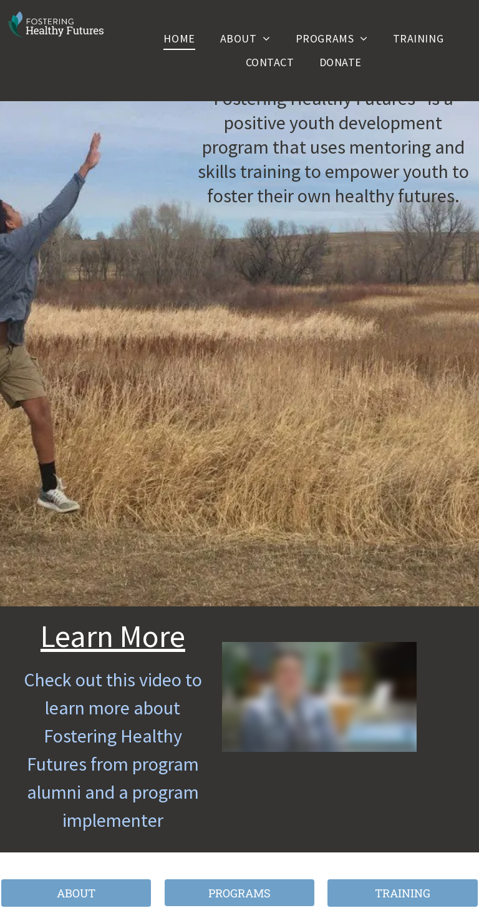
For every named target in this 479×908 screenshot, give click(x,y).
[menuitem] (179, 38)
